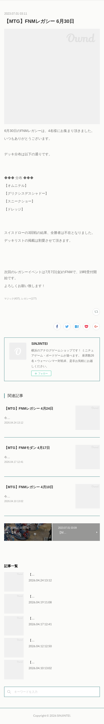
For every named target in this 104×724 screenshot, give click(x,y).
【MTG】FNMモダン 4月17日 (27, 448)
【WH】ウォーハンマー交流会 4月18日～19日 (59, 597)
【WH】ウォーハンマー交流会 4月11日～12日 (59, 641)
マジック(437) (12, 298)
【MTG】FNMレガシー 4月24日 (28, 408)
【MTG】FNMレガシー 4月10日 (28, 488)
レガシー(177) (29, 298)
